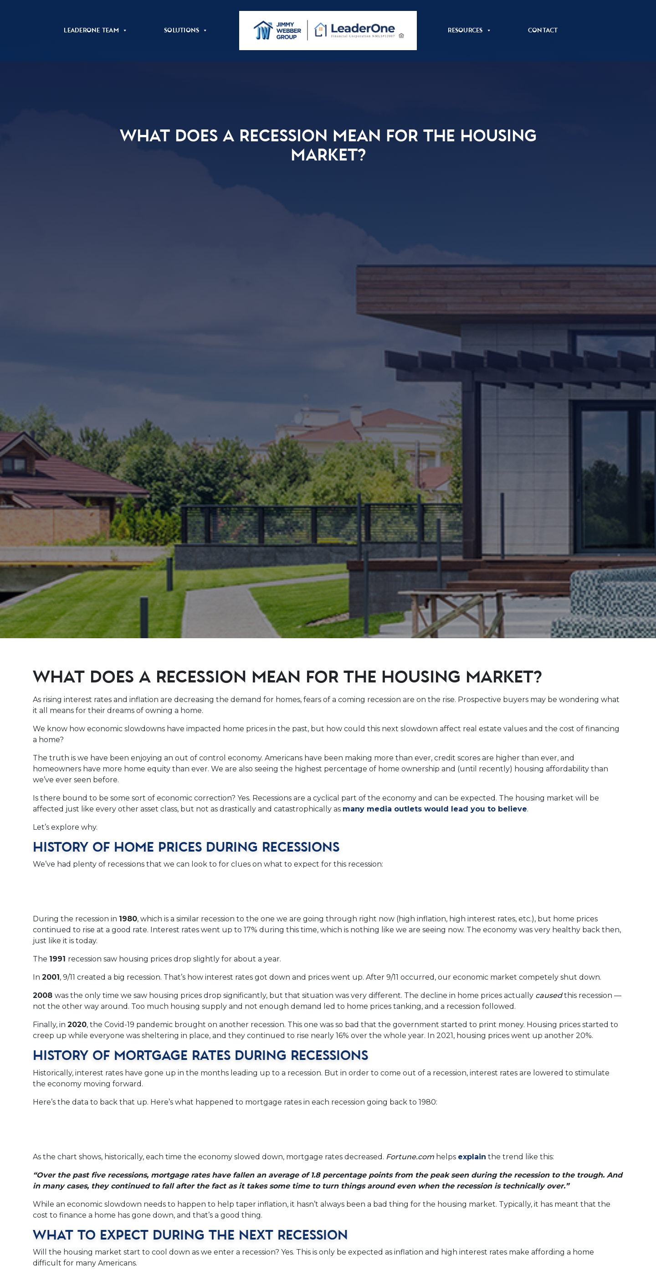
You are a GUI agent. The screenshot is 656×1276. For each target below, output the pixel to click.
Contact (543, 30)
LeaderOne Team (96, 30)
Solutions (186, 30)
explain (472, 1156)
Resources (470, 30)
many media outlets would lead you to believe (435, 809)
